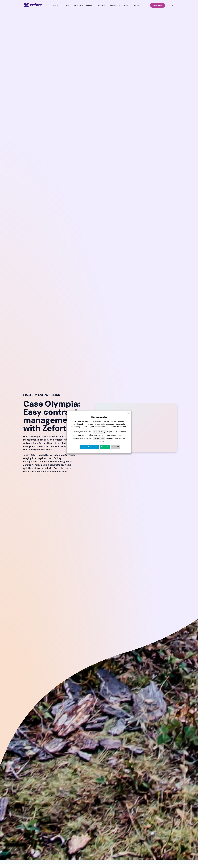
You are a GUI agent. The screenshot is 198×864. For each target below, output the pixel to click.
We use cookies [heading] (99, 417)
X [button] (128, 413)
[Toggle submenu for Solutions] (78, 5)
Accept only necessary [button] (89, 447)
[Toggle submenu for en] (170, 5)
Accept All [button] (105, 447)
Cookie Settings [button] (99, 432)
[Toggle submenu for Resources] (115, 5)
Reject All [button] (115, 447)
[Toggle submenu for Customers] (101, 5)
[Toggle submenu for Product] (57, 5)
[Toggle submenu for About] (127, 5)
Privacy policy (99, 438)
